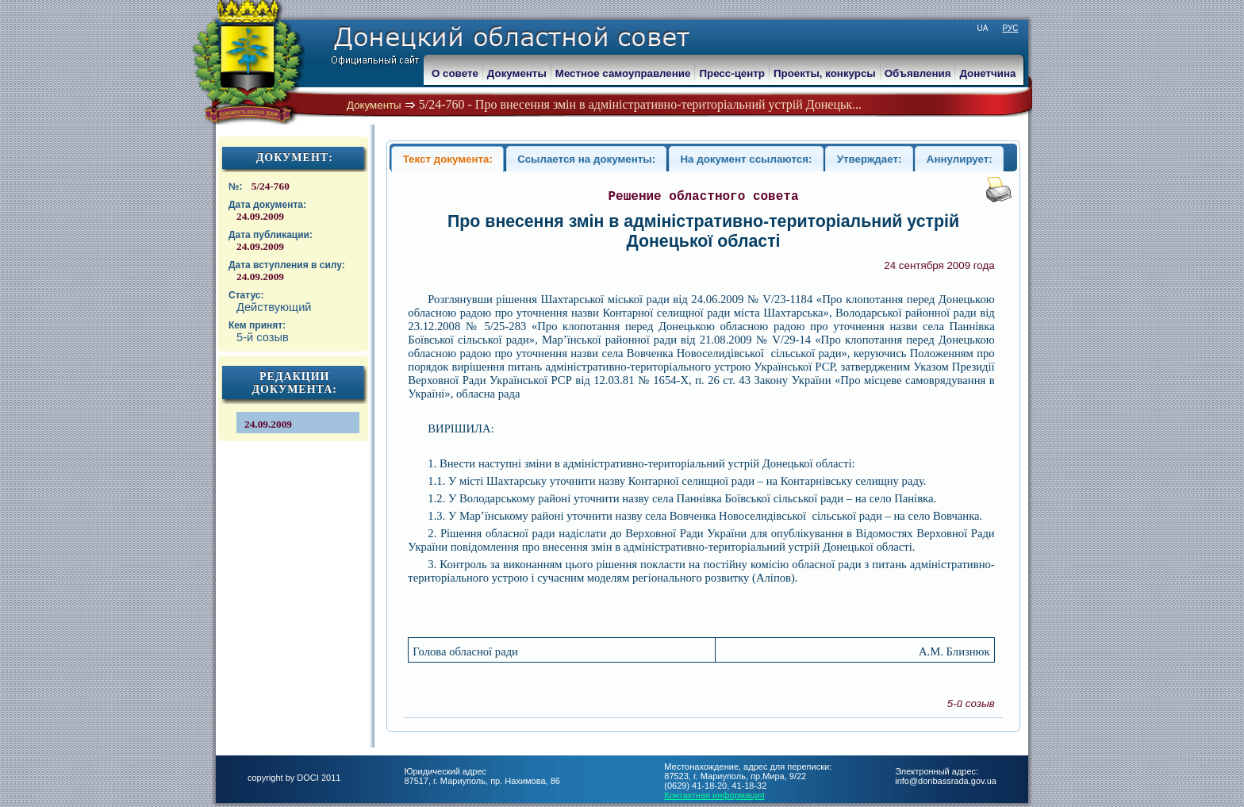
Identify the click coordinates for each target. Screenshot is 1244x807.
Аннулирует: (960, 159)
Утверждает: (869, 159)
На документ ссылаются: (746, 159)
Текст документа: (448, 159)
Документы (374, 105)
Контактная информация (714, 795)
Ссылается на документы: (586, 159)
